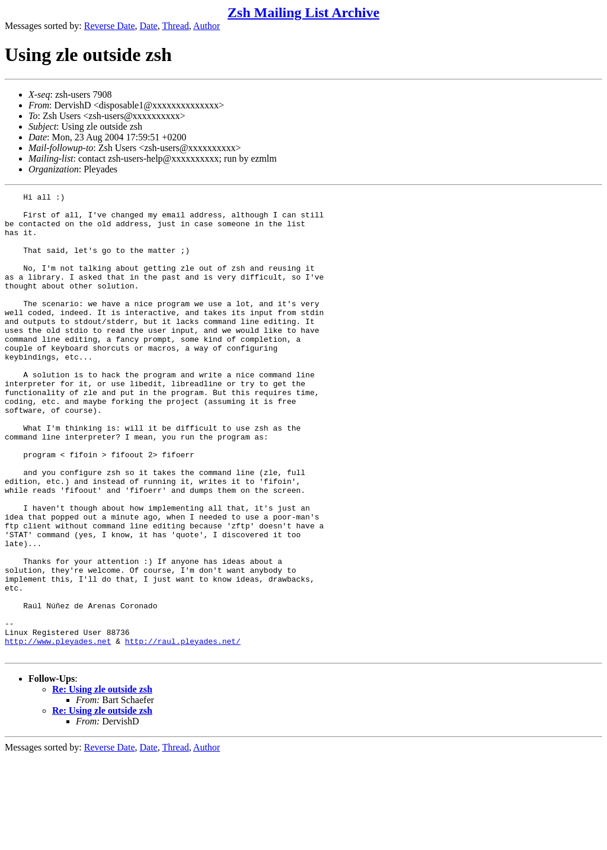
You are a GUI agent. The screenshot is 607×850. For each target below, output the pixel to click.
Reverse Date (109, 26)
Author (206, 26)
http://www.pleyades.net (58, 731)
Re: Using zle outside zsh (102, 782)
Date (149, 26)
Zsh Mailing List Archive (303, 12)
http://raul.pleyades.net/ (183, 731)
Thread (175, 26)
